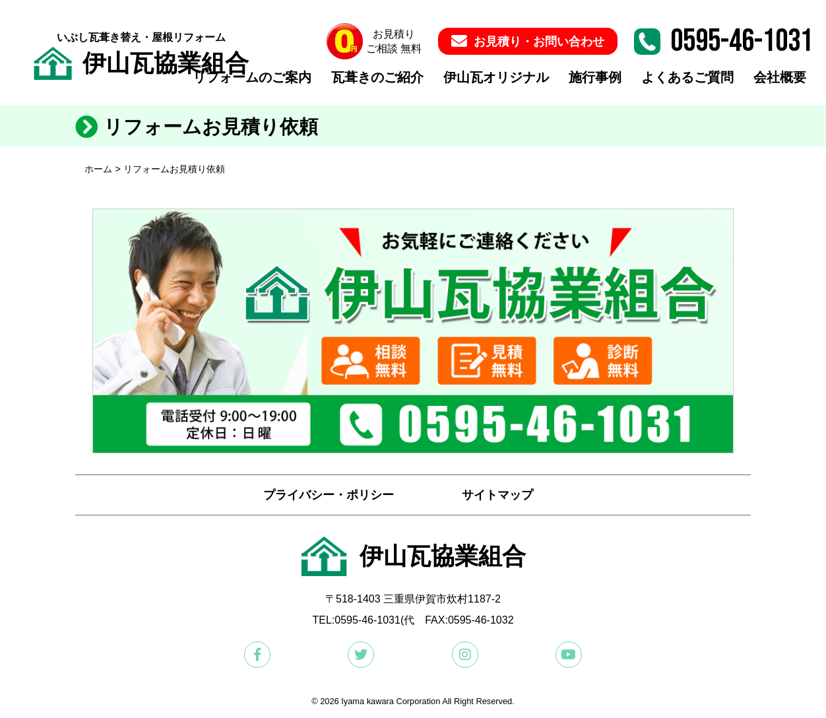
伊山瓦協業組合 (141, 63)
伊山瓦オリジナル (496, 78)
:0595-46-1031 (366, 620)
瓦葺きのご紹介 (377, 78)
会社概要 (779, 78)
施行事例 (595, 78)
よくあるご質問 (687, 78)
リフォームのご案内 (252, 78)
